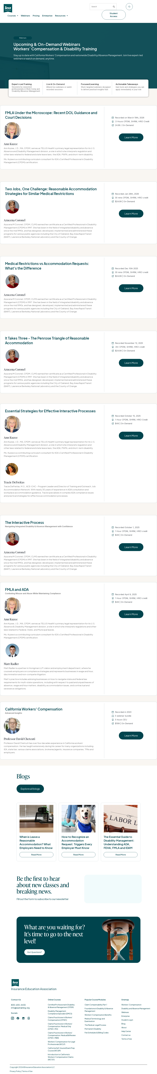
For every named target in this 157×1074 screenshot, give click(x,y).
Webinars (25, 15)
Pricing (36, 15)
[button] (13, 15)
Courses (12, 15)
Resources (61, 15)
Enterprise (47, 15)
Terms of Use (27, 1071)
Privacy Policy (15, 1071)
